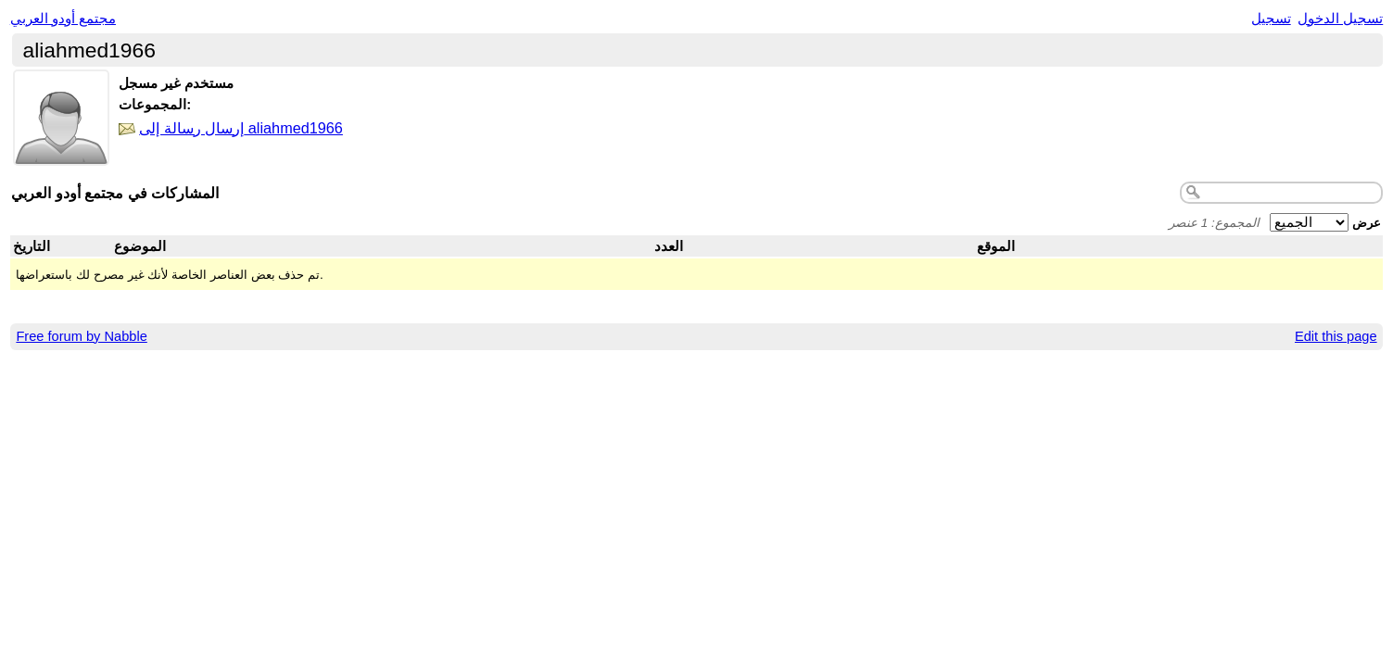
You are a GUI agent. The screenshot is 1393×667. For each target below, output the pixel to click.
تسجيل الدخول (1340, 18)
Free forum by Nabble (81, 336)
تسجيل (1271, 18)
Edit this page (1336, 336)
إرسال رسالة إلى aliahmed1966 (241, 128)
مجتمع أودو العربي (63, 18)
